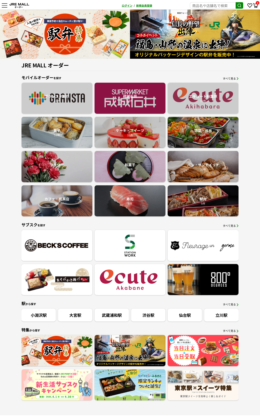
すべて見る (231, 78)
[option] (195, 34)
